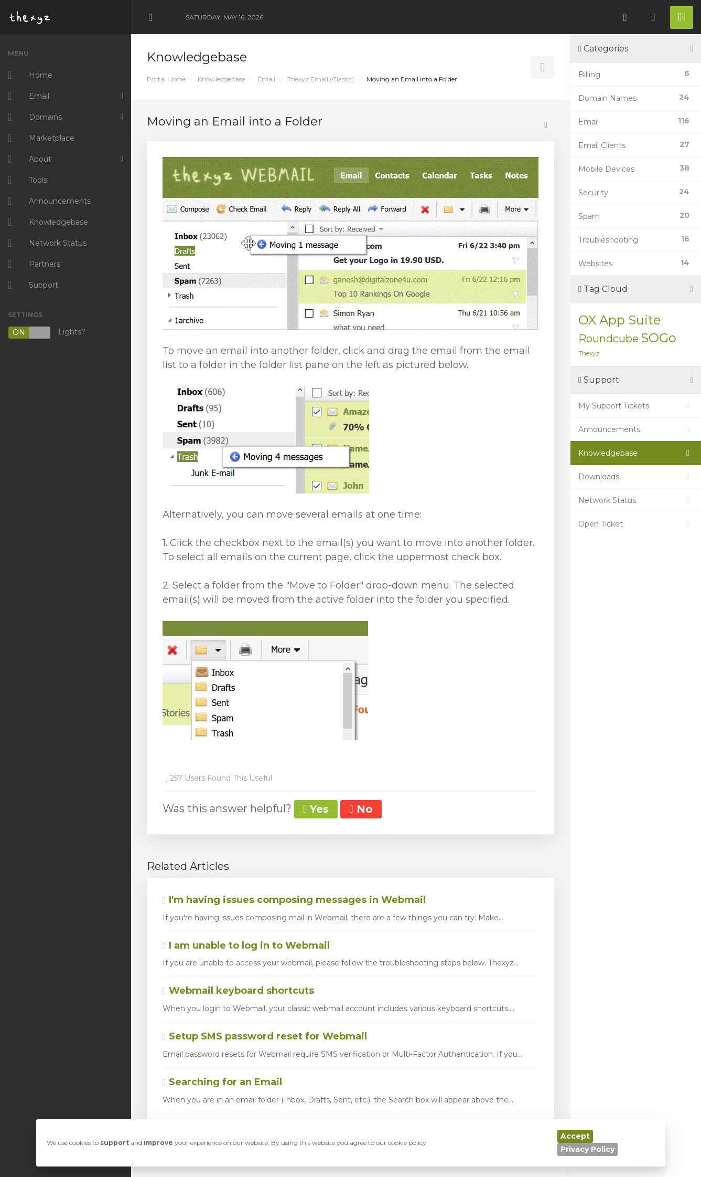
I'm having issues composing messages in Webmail (294, 900)
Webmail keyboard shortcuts (238, 990)
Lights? (46, 332)
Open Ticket (635, 524)
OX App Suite (619, 320)
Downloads (635, 476)
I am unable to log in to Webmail (246, 945)
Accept (575, 1136)
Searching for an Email (222, 1082)
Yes (316, 809)
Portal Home (166, 79)
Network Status (635, 500)
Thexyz (589, 353)
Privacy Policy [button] (587, 1149)
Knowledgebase (221, 79)
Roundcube (608, 338)
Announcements (635, 429)
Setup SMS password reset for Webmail (265, 1036)
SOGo (658, 337)
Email (266, 79)
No (360, 809)
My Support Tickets (635, 406)
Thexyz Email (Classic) (320, 79)
